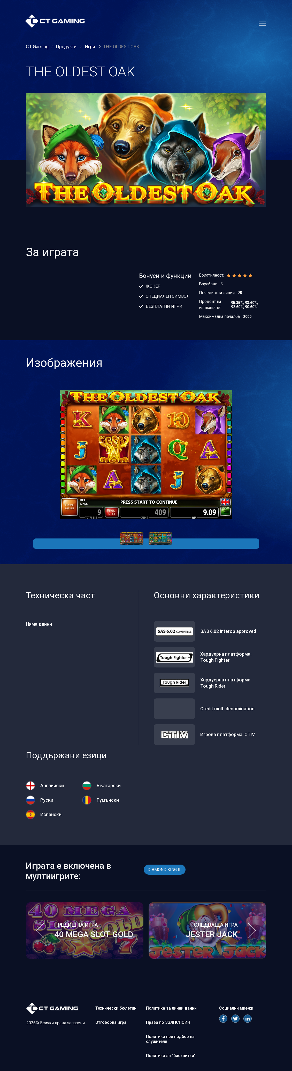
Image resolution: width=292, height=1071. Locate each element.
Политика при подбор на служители (170, 1039)
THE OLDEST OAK (121, 46)
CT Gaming (37, 46)
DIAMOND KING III (165, 869)
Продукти (67, 46)
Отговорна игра (110, 1022)
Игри (90, 46)
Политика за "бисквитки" (171, 1055)
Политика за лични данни (171, 1008)
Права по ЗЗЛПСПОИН (168, 1022)
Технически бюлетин (115, 1008)
